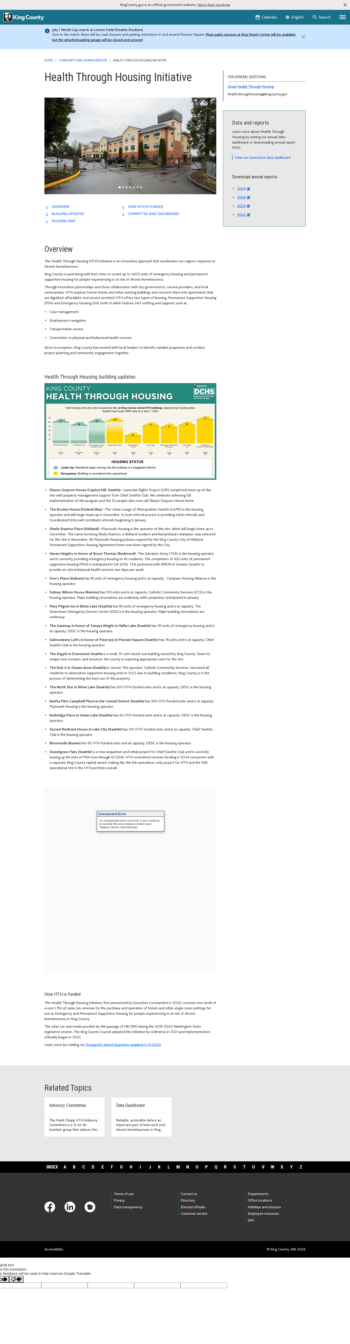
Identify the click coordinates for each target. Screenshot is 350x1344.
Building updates (68, 214)
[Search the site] (321, 17)
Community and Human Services (83, 60)
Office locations (260, 1200)
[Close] (302, 37)
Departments (258, 1194)
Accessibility (53, 1249)
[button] (345, 5)
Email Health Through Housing (251, 86)
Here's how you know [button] (213, 5)
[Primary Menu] (342, 17)
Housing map (63, 221)
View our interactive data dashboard (262, 157)
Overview (60, 207)
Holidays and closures (264, 1207)
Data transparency (128, 1207)
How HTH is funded (145, 207)
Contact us (189, 1194)
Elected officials (193, 1207)
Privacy (119, 1200)
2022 (241, 215)
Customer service (194, 1213)
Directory (188, 1200)
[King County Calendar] (266, 17)
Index (52, 1167)
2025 (241, 188)
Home (48, 60)
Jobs (251, 1220)
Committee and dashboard (153, 214)
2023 (241, 206)
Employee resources (263, 1213)
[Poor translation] (16, 1279)
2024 (241, 197)
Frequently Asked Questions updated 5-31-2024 (123, 1045)
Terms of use (124, 1194)
